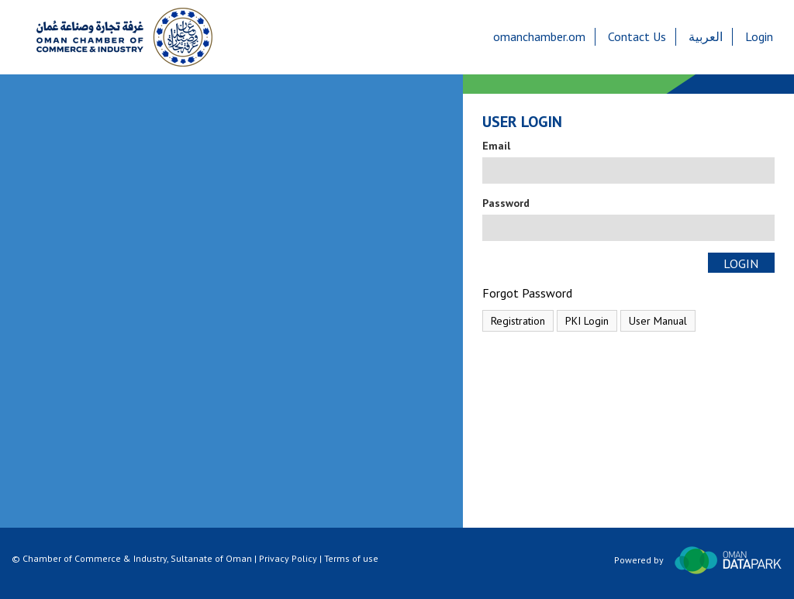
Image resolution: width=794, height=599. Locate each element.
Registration (518, 321)
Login (759, 36)
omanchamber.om (539, 36)
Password (506, 203)
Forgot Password (527, 293)
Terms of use (351, 558)
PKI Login (587, 321)
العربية (706, 36)
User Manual (658, 321)
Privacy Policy (288, 558)
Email (496, 146)
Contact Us (637, 36)
